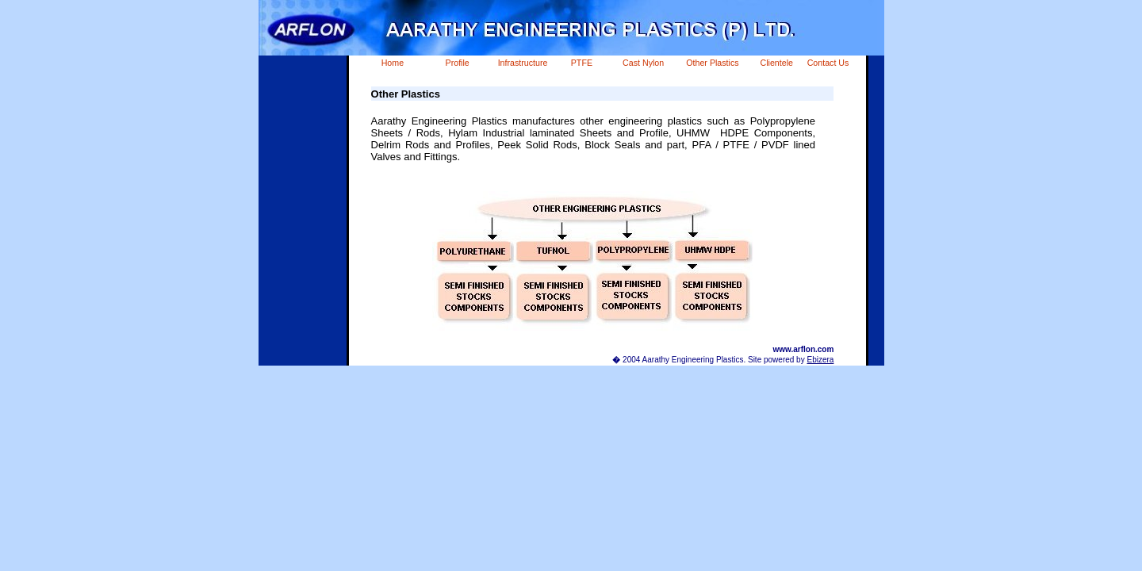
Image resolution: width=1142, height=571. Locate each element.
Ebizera (820, 359)
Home (392, 62)
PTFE (581, 62)
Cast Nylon (643, 62)
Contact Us (828, 62)
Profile (457, 62)
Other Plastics (712, 62)
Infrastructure (523, 62)
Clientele (777, 62)
